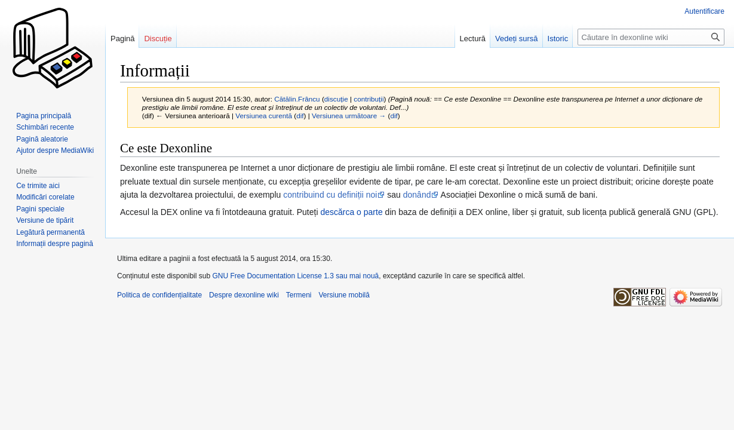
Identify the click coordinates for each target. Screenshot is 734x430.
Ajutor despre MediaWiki (55, 150)
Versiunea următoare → (349, 115)
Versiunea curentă (263, 115)
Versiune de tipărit (44, 220)
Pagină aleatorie (42, 139)
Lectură (473, 38)
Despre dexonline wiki (244, 295)
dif (299, 115)
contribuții (368, 99)
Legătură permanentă (50, 232)
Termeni (299, 295)
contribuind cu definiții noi (330, 194)
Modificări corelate (45, 197)
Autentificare (704, 11)
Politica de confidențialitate (159, 295)
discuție (336, 99)
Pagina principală (43, 116)
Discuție (157, 38)
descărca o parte (351, 212)
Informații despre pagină (54, 243)
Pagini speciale (40, 209)
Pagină (122, 38)
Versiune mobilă (344, 295)
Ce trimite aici (38, 186)
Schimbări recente (45, 127)
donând (417, 194)
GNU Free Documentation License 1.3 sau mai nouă (295, 276)
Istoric (558, 38)
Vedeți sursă (516, 38)
